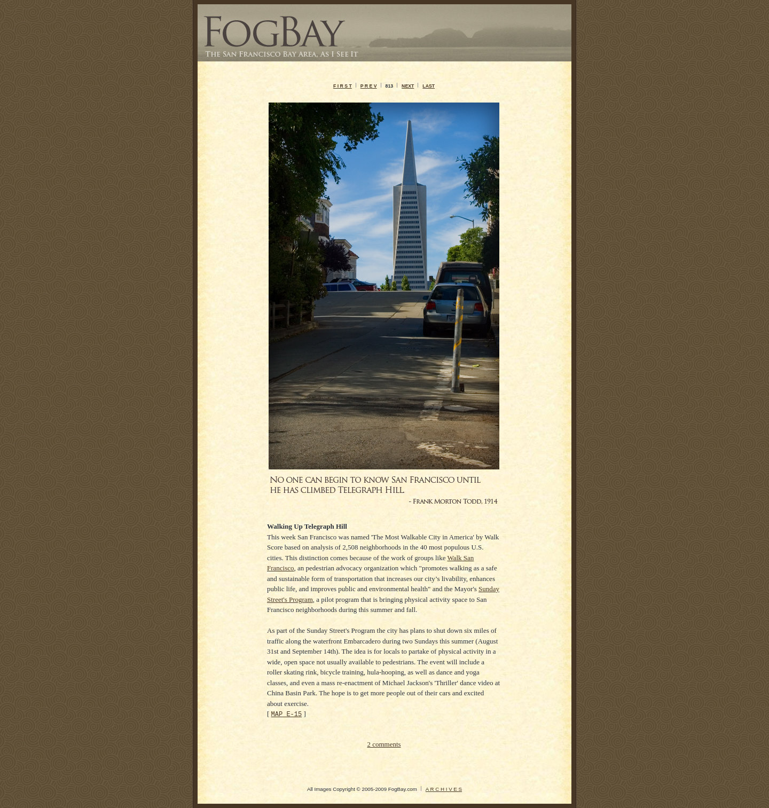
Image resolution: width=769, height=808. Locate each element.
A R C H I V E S (444, 789)
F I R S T (342, 86)
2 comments (384, 744)
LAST (428, 86)
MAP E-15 (286, 713)
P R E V (368, 86)
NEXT (408, 86)
